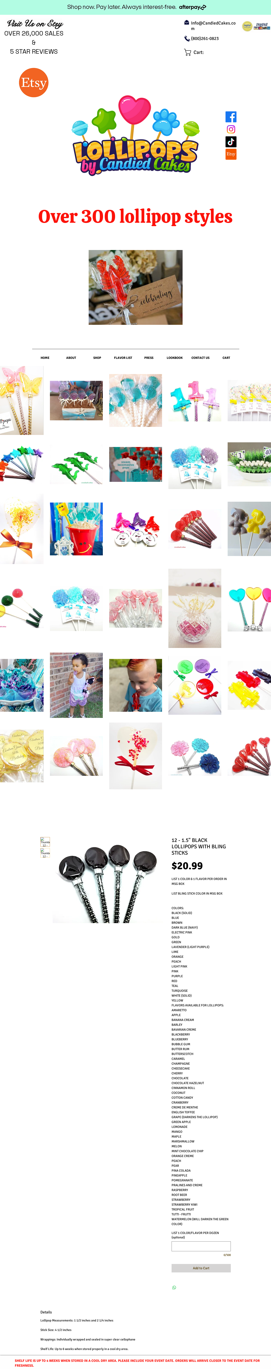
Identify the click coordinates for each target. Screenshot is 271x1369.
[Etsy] (231, 154)
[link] (198, 52)
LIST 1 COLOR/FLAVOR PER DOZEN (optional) (195, 1235)
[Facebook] (231, 116)
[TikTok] (231, 141)
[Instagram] (231, 129)
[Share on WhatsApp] (174, 1287)
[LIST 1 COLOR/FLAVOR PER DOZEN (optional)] (201, 1246)
